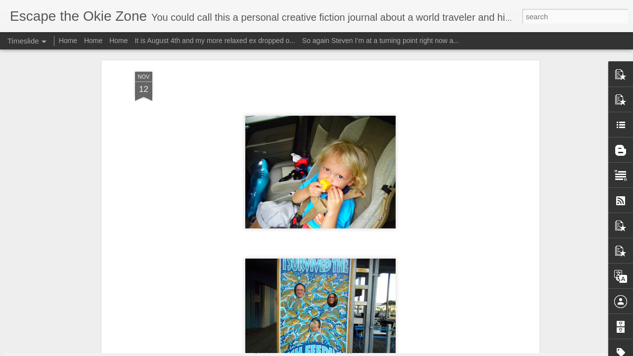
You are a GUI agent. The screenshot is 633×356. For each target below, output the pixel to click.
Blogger (347, 351)
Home (68, 40)
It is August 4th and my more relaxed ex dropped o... (215, 40)
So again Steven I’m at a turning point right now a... (380, 40)
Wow (115, 317)
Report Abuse (376, 351)
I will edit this (432, 343)
